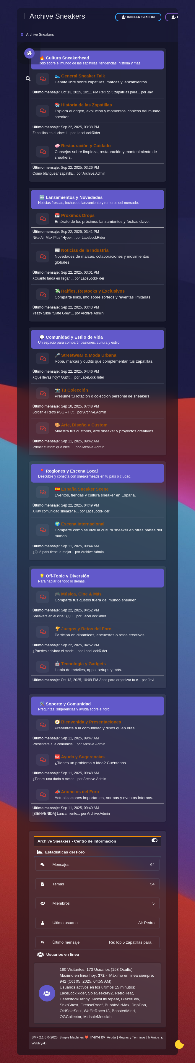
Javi (150, 92)
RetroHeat (124, 993)
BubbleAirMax (117, 1005)
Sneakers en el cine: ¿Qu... (53, 616)
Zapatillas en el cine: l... (50, 133)
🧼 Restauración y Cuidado (83, 145)
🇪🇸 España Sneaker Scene (82, 489)
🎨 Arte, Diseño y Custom (81, 425)
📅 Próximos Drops (75, 215)
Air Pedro (146, 923)
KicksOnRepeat (105, 999)
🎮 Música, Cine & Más (78, 594)
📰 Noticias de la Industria (82, 250)
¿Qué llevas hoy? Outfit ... (53, 377)
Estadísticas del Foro (61, 852)
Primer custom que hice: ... (53, 447)
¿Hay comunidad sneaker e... (55, 511)
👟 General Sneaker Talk (80, 76)
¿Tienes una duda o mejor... (54, 779)
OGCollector (70, 1017)
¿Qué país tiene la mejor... (53, 552)
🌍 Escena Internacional (80, 524)
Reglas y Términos (132, 1037)
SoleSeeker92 (100, 993)
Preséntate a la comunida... (54, 744)
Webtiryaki (39, 1043)
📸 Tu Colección (71, 390)
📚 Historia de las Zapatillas (83, 105)
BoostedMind (123, 1011)
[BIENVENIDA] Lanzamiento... (56, 814)
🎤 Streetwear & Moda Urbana (85, 355)
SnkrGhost (69, 1005)
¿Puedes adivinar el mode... (54, 651)
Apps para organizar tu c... (120, 680)
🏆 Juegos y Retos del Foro (83, 629)
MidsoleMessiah (97, 1017)
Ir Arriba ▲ (155, 1037)
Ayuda (111, 1037)
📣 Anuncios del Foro (77, 791)
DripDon (138, 1005)
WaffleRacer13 (96, 1011)
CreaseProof (91, 1005)
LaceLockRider (88, 133)
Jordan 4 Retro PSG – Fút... (54, 412)
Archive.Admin (93, 173)
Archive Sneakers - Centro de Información (77, 841)
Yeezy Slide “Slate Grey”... (53, 313)
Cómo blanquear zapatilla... (54, 173)
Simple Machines (71, 1037)
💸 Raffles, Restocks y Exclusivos (90, 291)
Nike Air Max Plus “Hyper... (53, 238)
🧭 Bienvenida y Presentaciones (88, 722)
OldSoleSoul (71, 1011)
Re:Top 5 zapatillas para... (119, 92)
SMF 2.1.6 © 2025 (45, 1037)
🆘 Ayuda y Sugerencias (80, 756)
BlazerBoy (130, 999)
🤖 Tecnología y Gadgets (80, 663)
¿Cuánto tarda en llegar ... (53, 278)
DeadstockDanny (75, 999)
